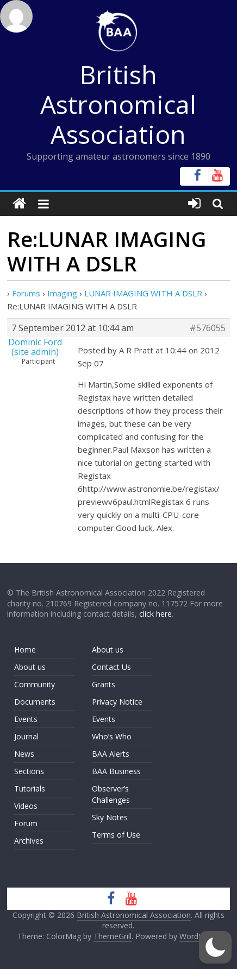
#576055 (208, 328)
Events (26, 719)
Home (25, 649)
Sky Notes (110, 817)
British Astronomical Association (118, 104)
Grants (103, 684)
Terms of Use (116, 834)
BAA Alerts (110, 754)
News (24, 754)
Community (34, 684)
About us (30, 667)
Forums (26, 293)
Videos (26, 806)
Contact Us (111, 667)
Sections (29, 771)
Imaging (62, 293)
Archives (28, 840)
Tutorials (29, 788)
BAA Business (116, 771)
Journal (26, 736)
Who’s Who (112, 736)
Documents (34, 701)
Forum (26, 823)
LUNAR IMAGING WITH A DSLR (143, 293)
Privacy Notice (117, 701)
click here (155, 614)
